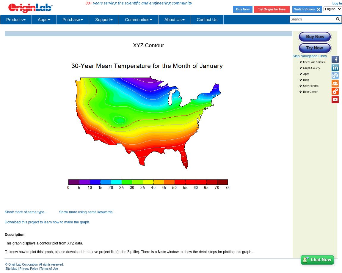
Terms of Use (49, 268)
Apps (44, 19)
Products (16, 19)
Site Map (11, 268)
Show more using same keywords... (87, 212)
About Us (174, 19)
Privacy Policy (29, 268)
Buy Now (243, 9)
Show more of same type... (26, 212)
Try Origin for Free (272, 9)
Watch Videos (307, 9)
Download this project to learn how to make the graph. (47, 222)
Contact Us (207, 19)
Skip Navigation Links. (310, 56)
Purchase (72, 19)
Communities (138, 19)
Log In (337, 3)
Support (104, 19)
